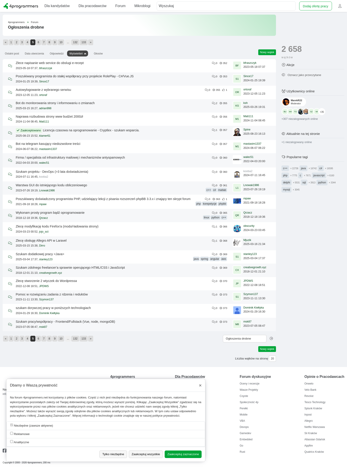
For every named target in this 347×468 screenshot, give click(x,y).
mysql (286, 189)
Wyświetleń (76, 53)
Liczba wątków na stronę (251, 358)
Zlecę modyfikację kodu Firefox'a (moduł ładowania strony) (57, 226)
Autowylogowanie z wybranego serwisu (43, 89)
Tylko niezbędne (113, 454)
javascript (319, 175)
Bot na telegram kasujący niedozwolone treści (48, 144)
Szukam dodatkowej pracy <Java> (40, 254)
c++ (208, 190)
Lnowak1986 (47, 190)
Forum (34, 22)
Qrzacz (43, 217)
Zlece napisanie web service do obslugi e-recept (50, 63)
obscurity (248, 225)
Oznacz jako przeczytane (301, 75)
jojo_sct (43, 231)
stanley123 (45, 259)
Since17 (44, 81)
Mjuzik (247, 240)
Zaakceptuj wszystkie (146, 454)
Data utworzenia (34, 53)
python (216, 217)
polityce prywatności (165, 415)
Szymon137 (46, 299)
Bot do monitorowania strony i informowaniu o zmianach (55, 103)
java (196, 258)
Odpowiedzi (57, 53)
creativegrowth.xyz (50, 272)
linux (206, 217)
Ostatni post (12, 53)
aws (223, 258)
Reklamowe (20, 434)
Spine (247, 129)
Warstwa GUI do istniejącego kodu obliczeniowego (51, 185)
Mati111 (44, 121)
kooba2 (43, 176)
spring (204, 258)
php (198, 203)
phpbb (222, 203)
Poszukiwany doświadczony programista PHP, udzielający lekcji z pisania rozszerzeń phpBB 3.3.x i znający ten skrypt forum (103, 199)
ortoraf (43, 95)
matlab (222, 190)
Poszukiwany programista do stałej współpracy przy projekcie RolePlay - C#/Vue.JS (75, 76)
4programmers (16, 22)
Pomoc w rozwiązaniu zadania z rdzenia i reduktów (52, 294)
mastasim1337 (48, 149)
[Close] (200, 385)
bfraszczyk (45, 68)
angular (214, 258)
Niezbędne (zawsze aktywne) (31, 425)
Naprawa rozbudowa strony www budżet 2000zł (49, 116)
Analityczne (19, 442)
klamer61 (44, 135)
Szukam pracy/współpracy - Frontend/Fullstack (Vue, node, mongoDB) (65, 321)
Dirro (42, 245)
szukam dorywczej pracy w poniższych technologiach (53, 308)
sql (304, 182)
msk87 (43, 326)
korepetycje (209, 203)
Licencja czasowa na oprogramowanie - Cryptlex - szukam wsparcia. (91, 130)
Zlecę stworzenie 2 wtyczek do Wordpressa (46, 281)
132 (75, 42)
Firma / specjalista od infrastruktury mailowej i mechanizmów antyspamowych (70, 157)
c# (214, 190)
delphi (286, 182)
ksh (245, 103)
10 (61, 42)
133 (83, 42)
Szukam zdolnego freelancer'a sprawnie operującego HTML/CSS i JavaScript (70, 267)
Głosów (98, 53)
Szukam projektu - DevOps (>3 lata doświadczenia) (52, 171)
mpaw (42, 204)
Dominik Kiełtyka (49, 313)
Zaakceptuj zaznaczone (183, 454)
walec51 (44, 162)
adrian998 (45, 108)
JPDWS (44, 286)
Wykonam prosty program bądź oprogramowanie (50, 212)
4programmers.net (35, 397)
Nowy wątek (267, 52)
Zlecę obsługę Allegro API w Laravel (41, 240)
